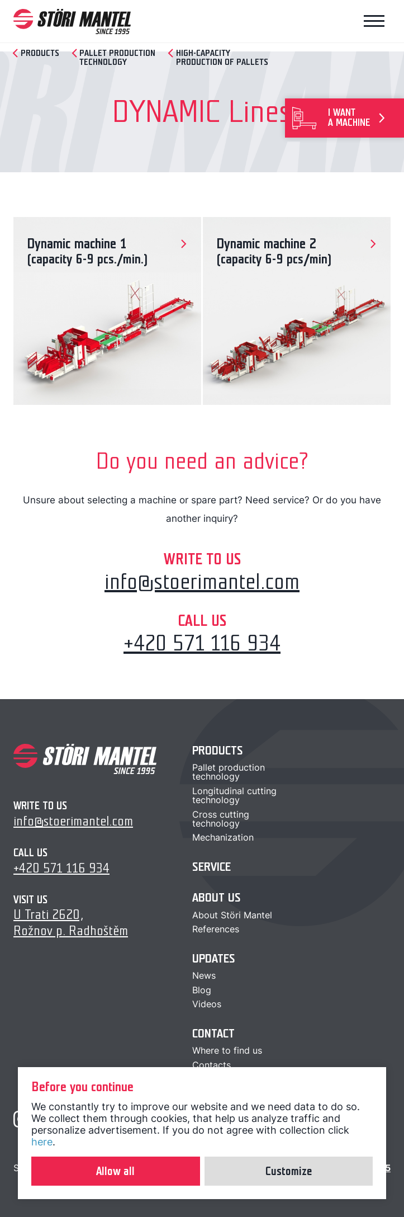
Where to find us (227, 1050)
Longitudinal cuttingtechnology (234, 795)
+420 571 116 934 (202, 643)
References (215, 928)
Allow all (115, 1171)
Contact (213, 1033)
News (204, 975)
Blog (201, 989)
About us (216, 897)
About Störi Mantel (232, 915)
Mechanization (223, 837)
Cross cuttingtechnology (220, 819)
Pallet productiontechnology (228, 772)
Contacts (211, 1064)
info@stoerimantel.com (202, 581)
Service (211, 866)
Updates (213, 958)
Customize (288, 1171)
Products (217, 750)
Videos (206, 1003)
